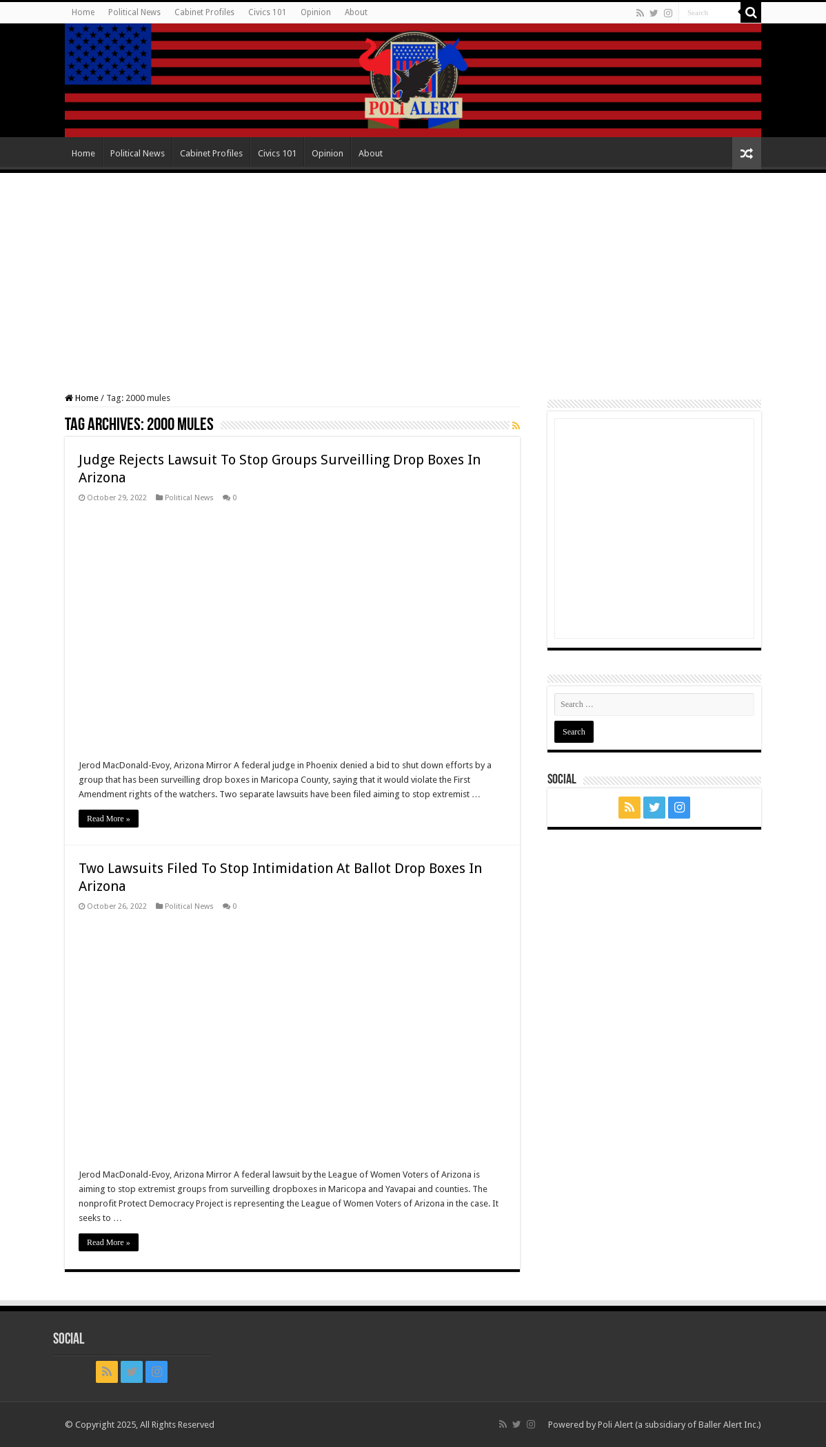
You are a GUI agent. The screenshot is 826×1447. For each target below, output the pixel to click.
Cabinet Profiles (204, 12)
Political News (134, 12)
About (356, 12)
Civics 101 (267, 12)
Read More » (108, 818)
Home (83, 12)
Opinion (316, 12)
